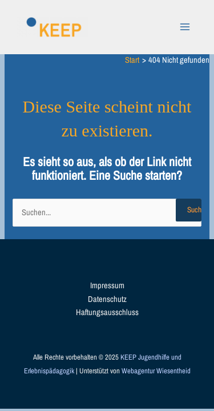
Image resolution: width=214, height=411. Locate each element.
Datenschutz (107, 299)
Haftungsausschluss (107, 312)
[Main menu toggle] (185, 27)
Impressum (107, 285)
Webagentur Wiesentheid (156, 371)
